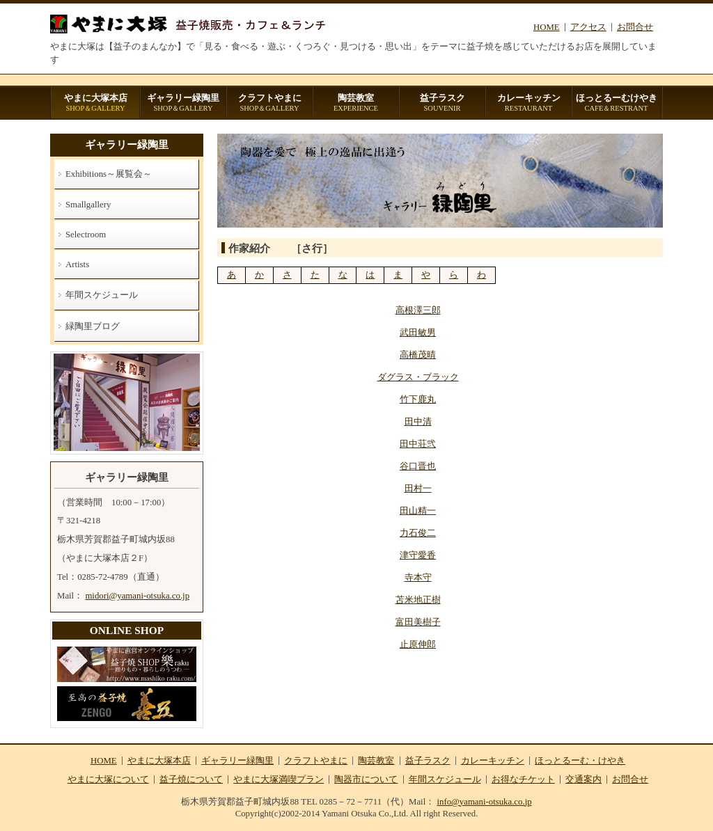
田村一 (418, 488)
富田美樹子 (418, 622)
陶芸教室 (356, 103)
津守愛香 (418, 555)
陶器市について (366, 779)
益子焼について (191, 779)
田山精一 (418, 511)
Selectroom (85, 234)
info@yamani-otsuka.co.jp (484, 802)
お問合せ (635, 27)
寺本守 (418, 578)
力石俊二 (418, 533)
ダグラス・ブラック (418, 377)
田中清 (418, 422)
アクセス (588, 27)
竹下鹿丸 (418, 399)
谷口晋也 (418, 466)
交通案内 (583, 779)
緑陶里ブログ (92, 326)
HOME (546, 27)
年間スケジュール (101, 295)
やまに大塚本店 (95, 103)
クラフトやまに (269, 103)
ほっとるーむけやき (616, 103)
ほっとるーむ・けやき (580, 761)
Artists (77, 264)
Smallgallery (88, 204)
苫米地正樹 (418, 600)
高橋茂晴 (418, 355)
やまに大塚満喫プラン (278, 779)
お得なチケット (523, 779)
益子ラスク (442, 103)
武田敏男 (418, 333)
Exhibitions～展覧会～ (108, 174)
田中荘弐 (418, 444)
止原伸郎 (418, 644)
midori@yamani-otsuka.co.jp (137, 596)
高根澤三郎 (418, 310)
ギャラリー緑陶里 (183, 103)
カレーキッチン (528, 103)
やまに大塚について (108, 779)
